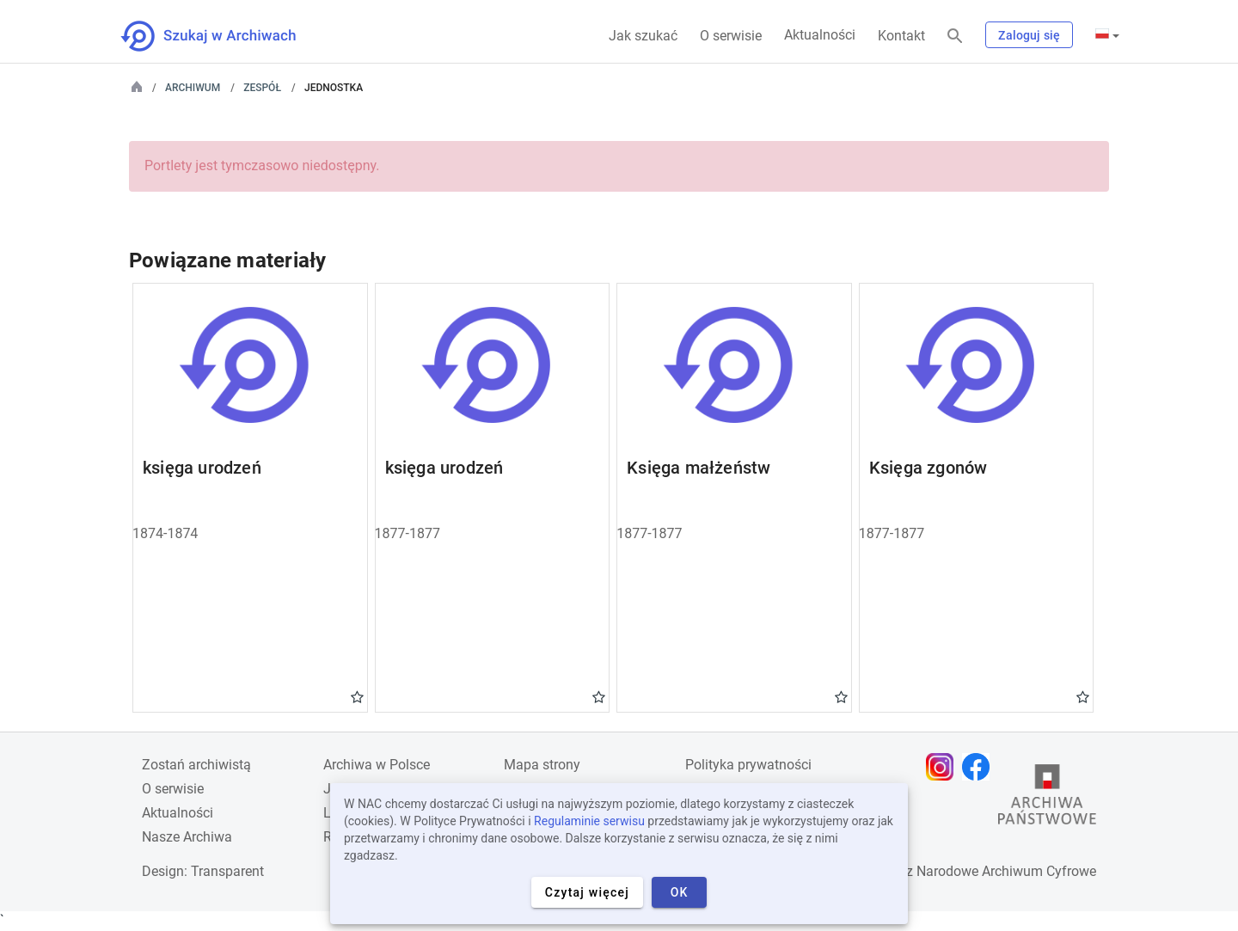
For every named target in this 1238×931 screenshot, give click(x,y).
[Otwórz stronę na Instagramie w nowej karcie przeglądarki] (944, 767)
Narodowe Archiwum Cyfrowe (1006, 871)
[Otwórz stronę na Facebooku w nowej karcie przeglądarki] (980, 767)
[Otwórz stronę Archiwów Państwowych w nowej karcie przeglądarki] (1047, 798)
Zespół (262, 88)
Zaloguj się (1029, 35)
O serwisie (731, 36)
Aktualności (819, 35)
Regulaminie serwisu (589, 821)
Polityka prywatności (748, 764)
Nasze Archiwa (187, 837)
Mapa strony (542, 764)
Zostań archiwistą (196, 764)
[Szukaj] (955, 36)
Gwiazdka (357, 696)
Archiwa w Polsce (376, 764)
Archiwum (192, 88)
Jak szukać (643, 36)
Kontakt (901, 36)
